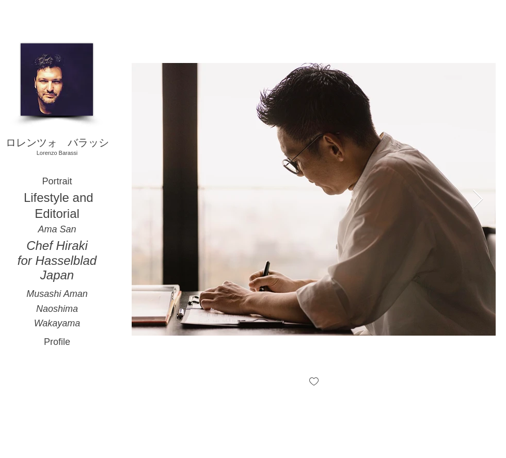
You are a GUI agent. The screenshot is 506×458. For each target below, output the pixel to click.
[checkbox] (314, 382)
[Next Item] (478, 199)
